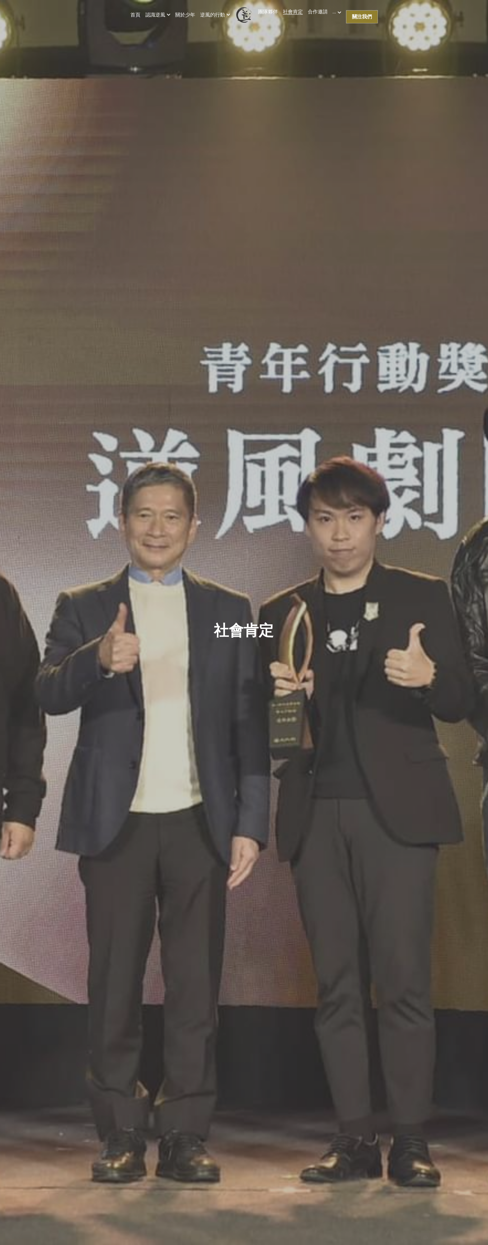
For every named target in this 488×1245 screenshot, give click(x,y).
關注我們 (362, 17)
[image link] (243, 14)
